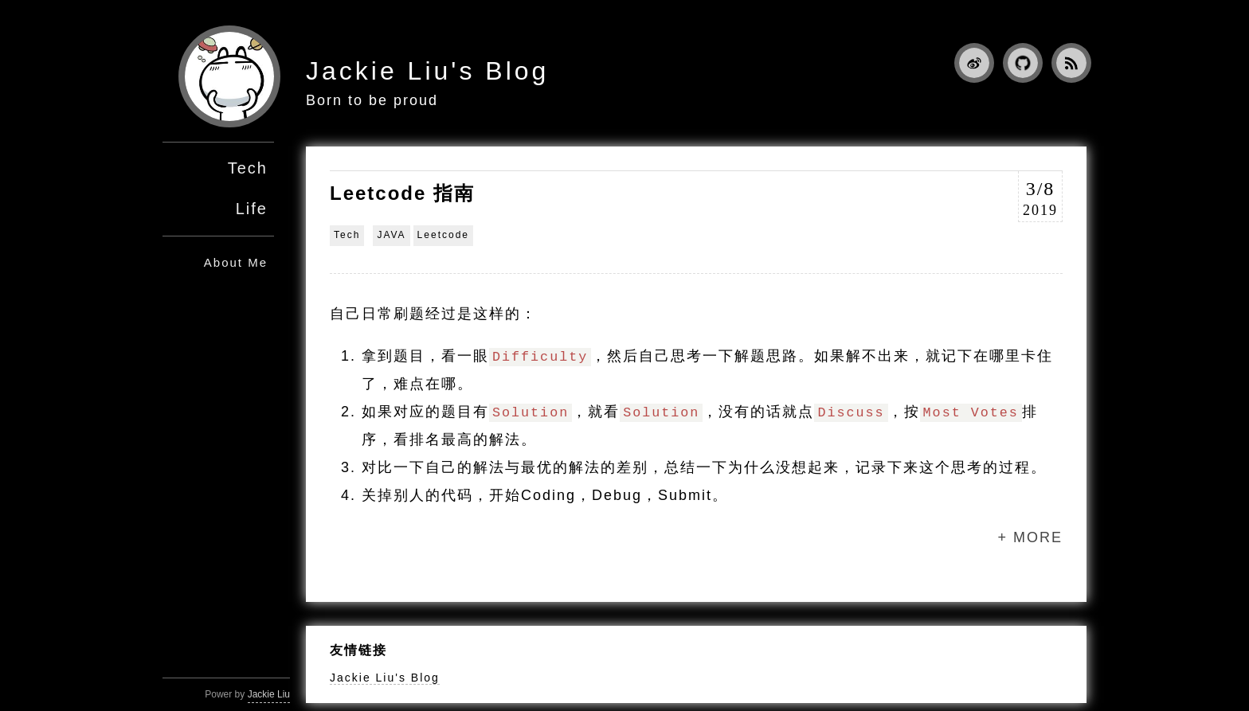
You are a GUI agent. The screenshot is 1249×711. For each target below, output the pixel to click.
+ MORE (1030, 537)
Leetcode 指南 (402, 193)
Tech (248, 168)
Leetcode (443, 234)
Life (252, 208)
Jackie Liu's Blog (427, 71)
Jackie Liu (269, 694)
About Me (236, 262)
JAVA (391, 234)
